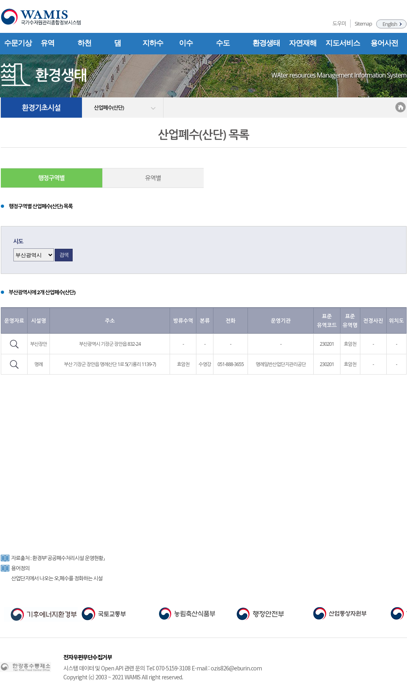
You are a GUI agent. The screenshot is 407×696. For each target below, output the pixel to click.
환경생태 (266, 43)
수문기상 (18, 43)
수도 (223, 43)
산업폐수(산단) (109, 107)
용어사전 (384, 43)
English (390, 24)
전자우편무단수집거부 (87, 657)
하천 (84, 43)
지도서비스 (342, 43)
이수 (186, 43)
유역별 (153, 178)
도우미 (339, 23)
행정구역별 (51, 178)
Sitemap (363, 23)
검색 (63, 255)
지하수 (152, 43)
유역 (47, 43)
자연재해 (303, 43)
